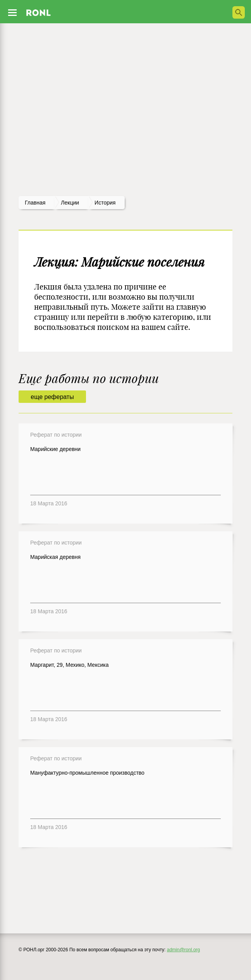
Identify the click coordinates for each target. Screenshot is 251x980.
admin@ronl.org (183, 949)
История (105, 202)
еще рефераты (52, 397)
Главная (35, 202)
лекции (70, 202)
